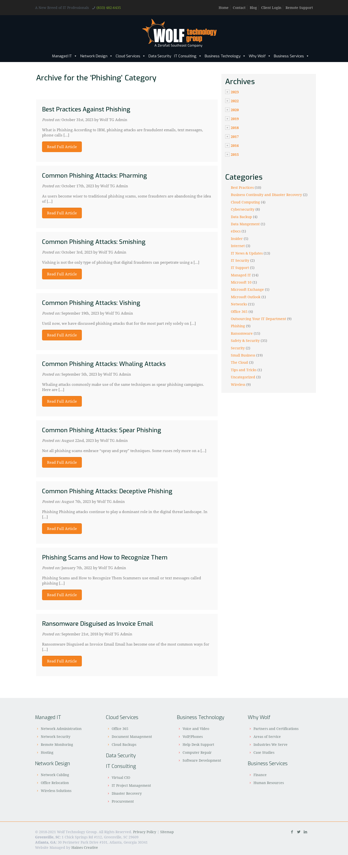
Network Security (55, 736)
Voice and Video (196, 728)
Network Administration (61, 728)
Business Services (291, 56)
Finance (260, 774)
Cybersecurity (242, 209)
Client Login (271, 7)
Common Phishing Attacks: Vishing (91, 303)
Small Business (243, 355)
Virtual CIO (121, 777)
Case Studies (263, 752)
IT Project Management (131, 785)
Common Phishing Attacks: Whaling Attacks (104, 364)
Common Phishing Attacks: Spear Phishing (101, 430)
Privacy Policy (144, 831)
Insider (237, 238)
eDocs (236, 231)
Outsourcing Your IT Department (258, 318)
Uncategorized (243, 377)
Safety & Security (245, 340)
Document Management (132, 736)
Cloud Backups (124, 744)
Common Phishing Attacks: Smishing (94, 242)
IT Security (240, 260)
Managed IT (64, 56)
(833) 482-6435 (109, 7)
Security (238, 348)
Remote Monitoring (57, 744)
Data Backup (241, 216)
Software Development (202, 760)
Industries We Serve (270, 744)
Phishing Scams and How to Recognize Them (104, 557)
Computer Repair (197, 752)
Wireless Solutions (56, 790)
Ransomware (242, 333)
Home (224, 7)
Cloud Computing (245, 202)
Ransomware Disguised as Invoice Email (97, 624)
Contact (239, 7)
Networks (239, 304)
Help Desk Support (198, 744)
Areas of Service (267, 736)
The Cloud (239, 362)
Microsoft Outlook (245, 297)
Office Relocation (55, 782)
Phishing (238, 326)
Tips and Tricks (243, 369)
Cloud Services (131, 56)
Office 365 (239, 311)
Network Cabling (55, 774)
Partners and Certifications (275, 728)
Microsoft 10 (241, 282)
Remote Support (299, 7)
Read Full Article (62, 146)
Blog (253, 7)
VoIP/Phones (193, 736)
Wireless (238, 384)
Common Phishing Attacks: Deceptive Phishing (107, 491)
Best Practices (242, 187)
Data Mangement (245, 224)
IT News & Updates (247, 253)
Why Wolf (260, 56)
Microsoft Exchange (247, 289)
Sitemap (167, 831)
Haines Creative (84, 847)
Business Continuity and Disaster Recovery (266, 194)
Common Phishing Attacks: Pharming (94, 176)
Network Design (96, 56)
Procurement (123, 801)
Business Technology (225, 56)
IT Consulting (188, 56)
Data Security (160, 56)
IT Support (240, 267)
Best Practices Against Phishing (86, 109)
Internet (238, 245)
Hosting (47, 752)
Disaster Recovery (127, 793)
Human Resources (268, 782)
